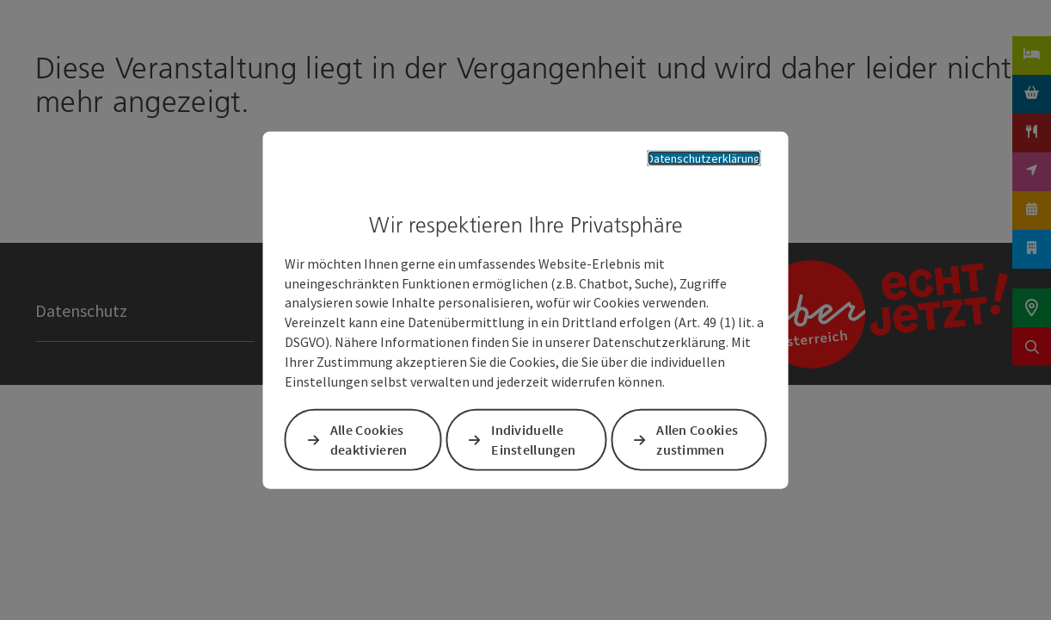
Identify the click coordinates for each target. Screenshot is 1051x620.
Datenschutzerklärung (691, 156)
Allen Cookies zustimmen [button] (696, 441)
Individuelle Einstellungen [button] (535, 441)
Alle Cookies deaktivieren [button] (371, 441)
